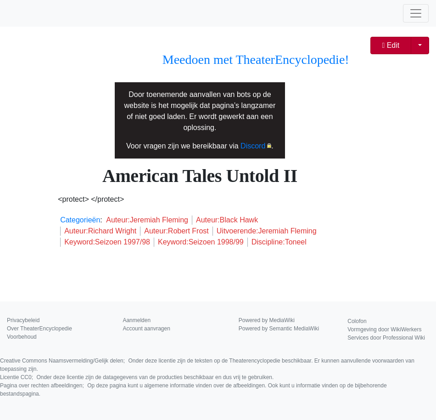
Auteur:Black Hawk (227, 220)
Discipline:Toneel (279, 242)
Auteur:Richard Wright (100, 231)
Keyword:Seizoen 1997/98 (107, 242)
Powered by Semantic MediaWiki (279, 328)
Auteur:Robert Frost (176, 231)
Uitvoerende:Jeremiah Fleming (267, 231)
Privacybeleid (23, 320)
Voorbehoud (22, 337)
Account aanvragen (146, 328)
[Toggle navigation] (416, 13)
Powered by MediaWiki (267, 320)
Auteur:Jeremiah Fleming (147, 220)
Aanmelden (137, 320)
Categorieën (80, 220)
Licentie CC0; (137, 377)
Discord (252, 146)
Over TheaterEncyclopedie (39, 328)
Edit (390, 45)
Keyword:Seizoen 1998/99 (201, 242)
